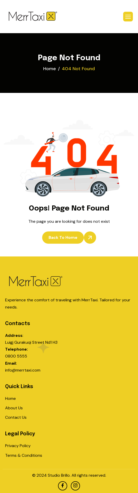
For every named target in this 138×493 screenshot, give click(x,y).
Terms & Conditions (23, 455)
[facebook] (62, 485)
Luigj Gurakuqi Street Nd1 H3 (31, 342)
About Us (14, 408)
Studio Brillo (59, 475)
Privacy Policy (18, 445)
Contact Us (16, 417)
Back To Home (63, 237)
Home (10, 398)
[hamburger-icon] (128, 16)
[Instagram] (75, 485)
